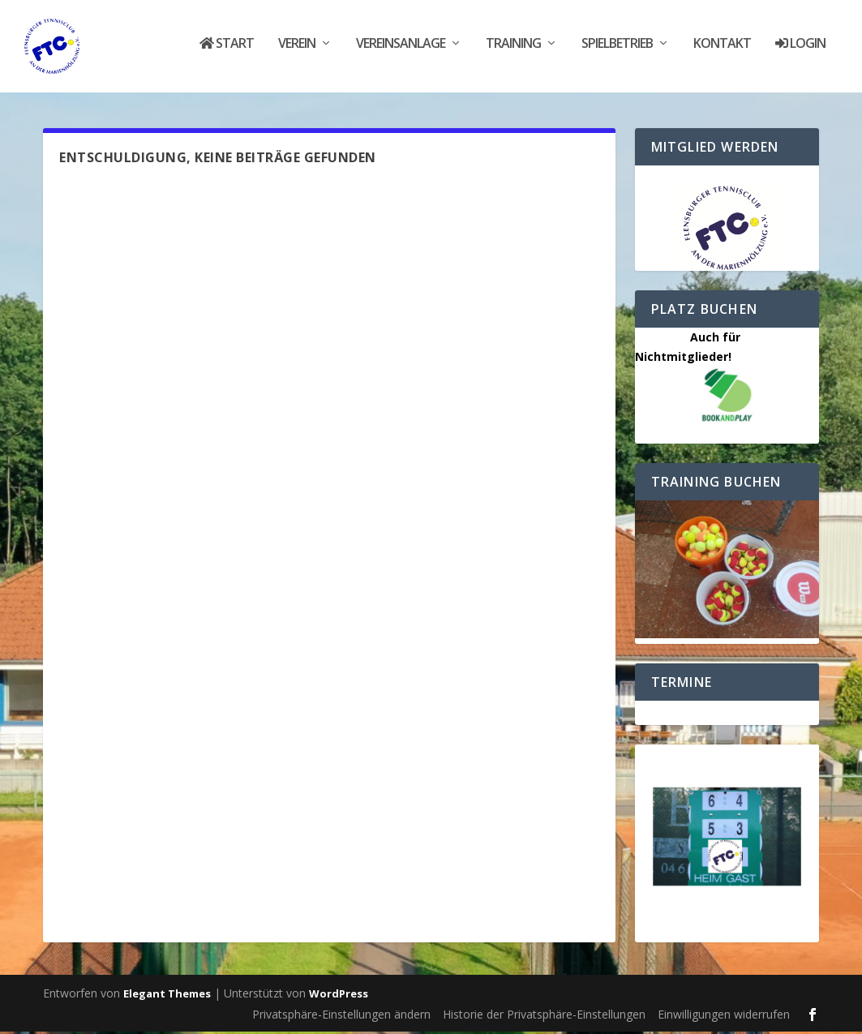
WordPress (338, 996)
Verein (296, 50)
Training (513, 50)
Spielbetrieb (617, 50)
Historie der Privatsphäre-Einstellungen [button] (544, 1017)
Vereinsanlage (400, 50)
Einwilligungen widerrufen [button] (724, 1017)
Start (226, 50)
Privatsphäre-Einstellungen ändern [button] (341, 1017)
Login (800, 50)
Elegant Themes (167, 996)
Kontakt (722, 50)
